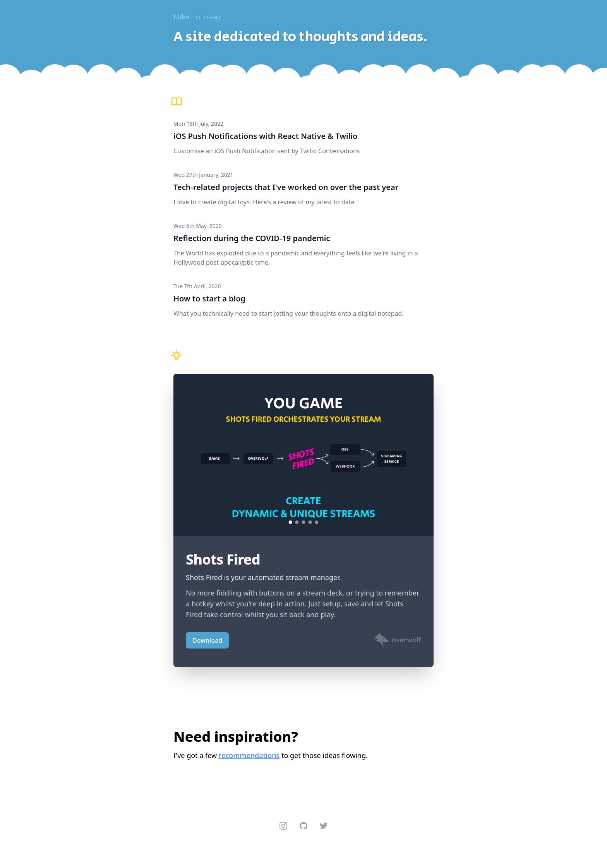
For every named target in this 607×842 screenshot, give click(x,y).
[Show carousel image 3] (303, 522)
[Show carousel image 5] (317, 522)
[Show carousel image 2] (297, 522)
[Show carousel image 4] (310, 522)
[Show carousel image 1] (290, 522)
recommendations (249, 755)
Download (207, 640)
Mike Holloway (197, 17)
